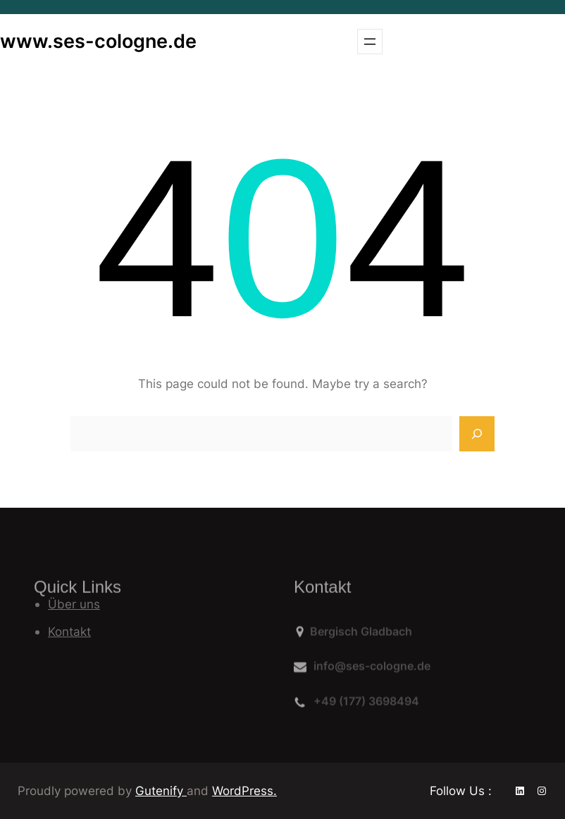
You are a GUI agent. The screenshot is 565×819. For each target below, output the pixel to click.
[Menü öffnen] (370, 41)
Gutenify (161, 790)
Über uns (74, 603)
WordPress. (244, 790)
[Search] (477, 433)
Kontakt (69, 631)
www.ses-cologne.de (98, 41)
